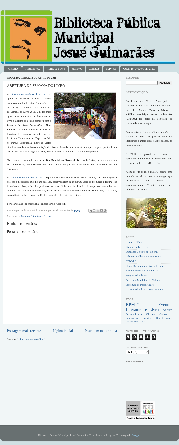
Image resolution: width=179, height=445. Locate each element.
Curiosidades (132, 321)
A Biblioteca (32, 68)
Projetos (147, 317)
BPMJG (133, 304)
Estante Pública (134, 242)
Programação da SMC (137, 275)
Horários (77, 68)
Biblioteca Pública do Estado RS (143, 256)
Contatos (94, 68)
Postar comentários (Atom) (30, 338)
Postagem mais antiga (101, 331)
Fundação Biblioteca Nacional (142, 251)
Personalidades (134, 314)
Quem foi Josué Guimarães (139, 68)
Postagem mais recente (24, 331)
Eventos (25, 216)
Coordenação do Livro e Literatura (144, 289)
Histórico (13, 68)
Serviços (111, 68)
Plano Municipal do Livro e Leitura (145, 265)
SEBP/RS (131, 261)
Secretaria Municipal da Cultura (143, 280)
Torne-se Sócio (56, 68)
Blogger (136, 435)
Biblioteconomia (164, 318)
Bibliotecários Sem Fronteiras (142, 270)
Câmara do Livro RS (137, 246)
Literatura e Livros (41, 216)
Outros (142, 321)
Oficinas (150, 314)
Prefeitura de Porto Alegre (140, 284)
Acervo (167, 310)
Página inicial (63, 331)
